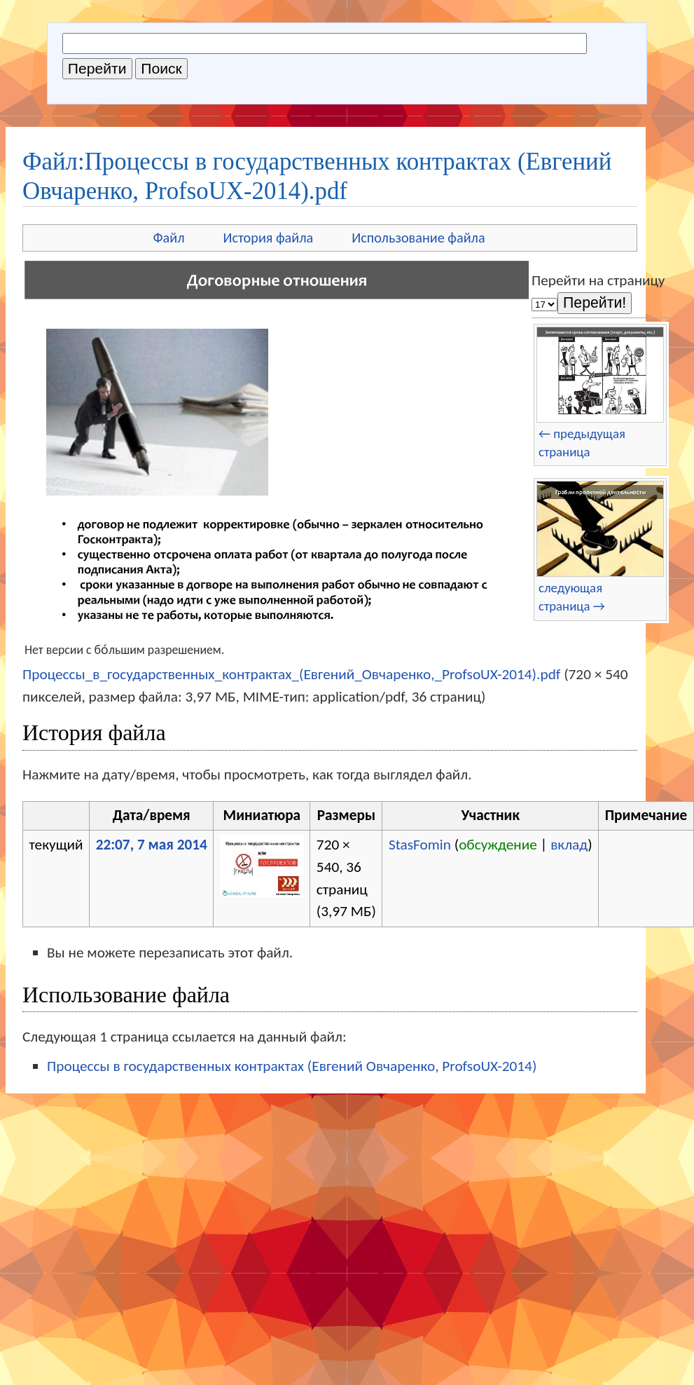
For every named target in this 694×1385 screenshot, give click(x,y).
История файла (268, 237)
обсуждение (498, 844)
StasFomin (420, 844)
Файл (168, 237)
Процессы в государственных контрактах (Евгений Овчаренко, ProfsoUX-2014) (291, 1066)
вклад (569, 844)
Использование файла (418, 237)
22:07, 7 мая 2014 (151, 844)
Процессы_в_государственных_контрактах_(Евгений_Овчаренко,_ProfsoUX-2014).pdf (291, 674)
